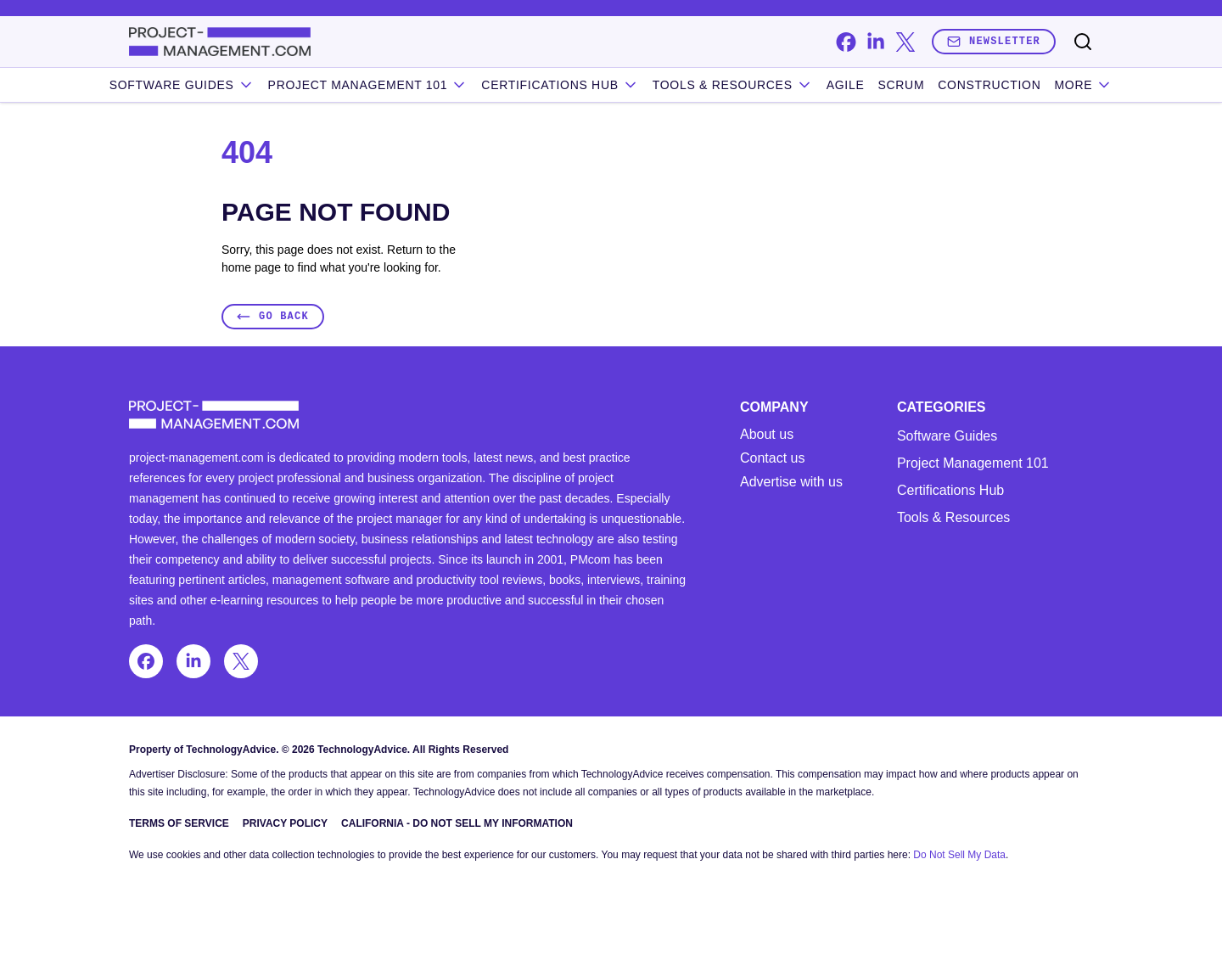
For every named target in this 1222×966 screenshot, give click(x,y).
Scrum (900, 85)
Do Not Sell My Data (959, 855)
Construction (989, 85)
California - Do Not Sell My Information (457, 823)
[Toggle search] (1083, 41)
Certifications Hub (950, 490)
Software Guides (182, 85)
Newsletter (993, 41)
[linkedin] (875, 42)
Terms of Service (179, 823)
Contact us (772, 458)
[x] (905, 42)
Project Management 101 (973, 463)
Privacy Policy (285, 823)
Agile (846, 85)
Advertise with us (791, 482)
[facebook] (845, 42)
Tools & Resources (733, 85)
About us (766, 434)
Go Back (273, 316)
